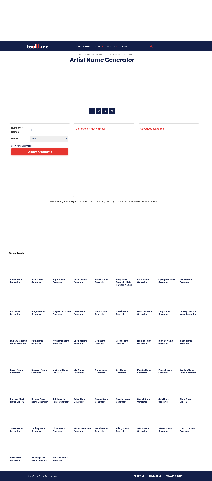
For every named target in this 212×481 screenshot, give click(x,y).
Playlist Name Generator (165, 371)
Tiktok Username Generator (82, 429)
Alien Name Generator (37, 281)
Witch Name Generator (143, 429)
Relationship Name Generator (61, 400)
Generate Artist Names (40, 151)
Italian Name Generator (16, 371)
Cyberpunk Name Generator (166, 281)
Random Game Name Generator (188, 371)
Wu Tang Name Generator (60, 459)
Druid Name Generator (101, 312)
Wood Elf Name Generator (187, 429)
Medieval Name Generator (60, 371)
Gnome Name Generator (80, 342)
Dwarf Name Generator (122, 312)
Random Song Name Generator (39, 400)
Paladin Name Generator (144, 371)
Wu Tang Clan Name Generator (39, 459)
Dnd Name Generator (15, 312)
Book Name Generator (143, 281)
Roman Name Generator (101, 400)
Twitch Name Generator (101, 429)
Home (74, 54)
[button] (151, 46)
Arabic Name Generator (101, 281)
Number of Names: (17, 129)
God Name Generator (100, 342)
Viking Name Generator (122, 429)
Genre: (14, 138)
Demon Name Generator (186, 281)
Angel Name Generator (59, 281)
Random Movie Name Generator (18, 400)
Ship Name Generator (163, 400)
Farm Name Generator (37, 342)
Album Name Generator (16, 281)
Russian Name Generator (123, 400)
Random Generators (87, 54)
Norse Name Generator (101, 371)
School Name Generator (143, 400)
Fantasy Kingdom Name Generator (18, 342)
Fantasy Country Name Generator (188, 312)
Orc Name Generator (121, 371)
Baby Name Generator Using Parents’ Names (124, 282)
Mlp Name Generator (79, 371)
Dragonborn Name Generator (62, 312)
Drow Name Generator (79, 312)
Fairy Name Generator (164, 312)
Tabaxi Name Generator (16, 429)
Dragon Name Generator (38, 312)
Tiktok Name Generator (59, 429)
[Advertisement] (106, 20)
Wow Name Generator (15, 459)
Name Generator (104, 54)
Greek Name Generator (122, 342)
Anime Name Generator (80, 281)
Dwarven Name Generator (144, 312)
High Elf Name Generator (165, 342)
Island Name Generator (186, 342)
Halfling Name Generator (144, 342)
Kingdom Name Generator (39, 371)
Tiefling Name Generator (38, 429)
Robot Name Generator (80, 400)
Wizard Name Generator (165, 429)
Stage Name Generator (186, 400)
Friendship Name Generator (61, 342)
